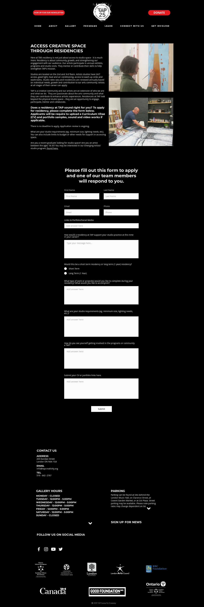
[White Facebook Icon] (38, 549)
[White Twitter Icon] (60, 549)
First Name (69, 190)
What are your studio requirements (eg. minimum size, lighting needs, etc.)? (98, 312)
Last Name (109, 190)
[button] (53, 26)
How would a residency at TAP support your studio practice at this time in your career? (98, 236)
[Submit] (101, 409)
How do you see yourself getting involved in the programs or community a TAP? (99, 344)
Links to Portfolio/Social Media (79, 220)
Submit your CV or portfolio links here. (82, 375)
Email (67, 206)
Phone (107, 206)
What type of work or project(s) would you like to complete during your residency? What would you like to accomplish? (98, 282)
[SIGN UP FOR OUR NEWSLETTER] (49, 12)
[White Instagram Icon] (46, 549)
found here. (52, 148)
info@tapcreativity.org (47, 468)
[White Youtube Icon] (53, 549)
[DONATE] (159, 12)
